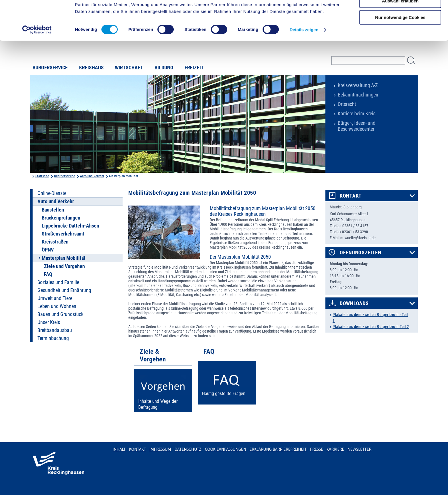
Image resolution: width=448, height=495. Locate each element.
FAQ (48, 274)
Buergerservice (64, 176)
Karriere (335, 449)
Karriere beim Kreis (356, 113)
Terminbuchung (53, 338)
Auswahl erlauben (400, 31)
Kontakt (351, 196)
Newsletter (359, 449)
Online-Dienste (51, 193)
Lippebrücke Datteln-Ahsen (70, 226)
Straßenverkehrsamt (63, 234)
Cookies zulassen (400, 14)
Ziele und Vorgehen (64, 266)
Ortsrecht (347, 104)
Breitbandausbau (54, 330)
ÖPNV (48, 250)
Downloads (354, 303)
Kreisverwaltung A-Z (358, 85)
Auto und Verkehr (92, 176)
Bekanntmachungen (358, 95)
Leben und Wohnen (56, 306)
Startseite (42, 176)
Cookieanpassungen (225, 449)
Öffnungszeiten (360, 252)
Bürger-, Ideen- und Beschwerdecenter (356, 126)
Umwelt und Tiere (54, 298)
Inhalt (119, 449)
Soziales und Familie (58, 282)
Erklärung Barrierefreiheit (277, 449)
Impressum (160, 449)
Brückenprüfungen (61, 218)
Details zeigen (303, 59)
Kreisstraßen (55, 242)
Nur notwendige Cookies (400, 47)
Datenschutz (188, 449)
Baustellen (53, 210)
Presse (316, 449)
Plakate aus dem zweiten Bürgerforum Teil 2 (371, 326)
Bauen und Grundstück (60, 314)
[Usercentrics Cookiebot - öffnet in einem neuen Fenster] (37, 60)
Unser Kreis (48, 322)
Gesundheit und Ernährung (64, 290)
